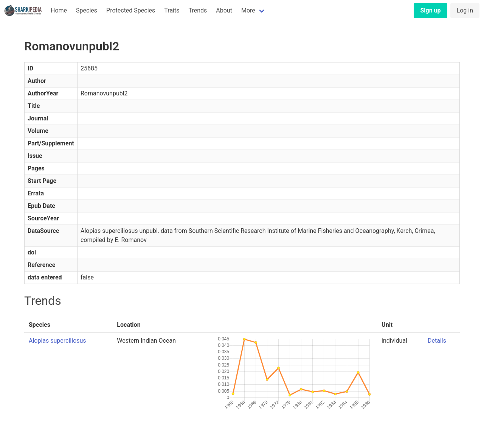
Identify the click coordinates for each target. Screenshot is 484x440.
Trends (197, 10)
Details (437, 340)
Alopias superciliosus (57, 340)
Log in (465, 10)
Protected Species (130, 10)
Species (86, 10)
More (248, 10)
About (224, 10)
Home (59, 10)
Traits (171, 10)
